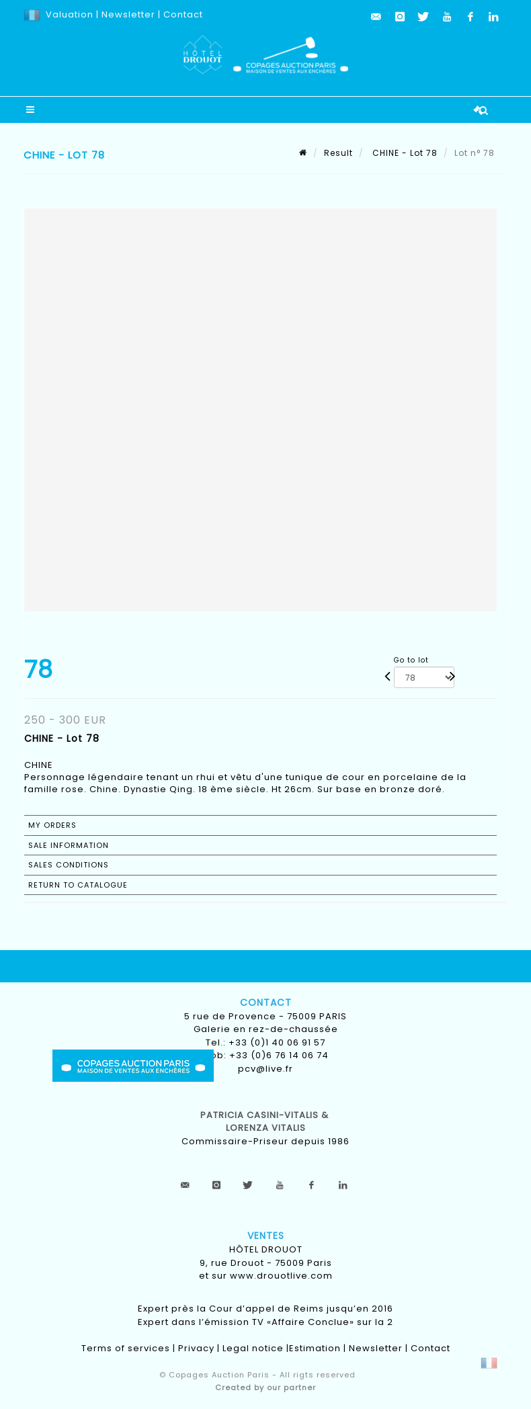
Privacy (196, 1348)
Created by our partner (265, 1387)
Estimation (315, 1348)
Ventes (265, 1235)
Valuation (69, 14)
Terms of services (125, 1348)
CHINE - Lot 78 (404, 153)
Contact (183, 14)
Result (338, 153)
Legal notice (253, 1348)
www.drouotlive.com (281, 1275)
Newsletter (127, 14)
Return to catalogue (78, 885)
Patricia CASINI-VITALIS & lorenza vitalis (265, 1122)
